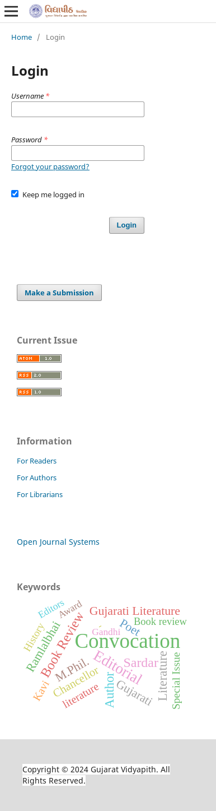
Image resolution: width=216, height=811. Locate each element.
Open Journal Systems (58, 541)
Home (21, 37)
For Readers (37, 461)
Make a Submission (59, 293)
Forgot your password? (50, 166)
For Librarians (40, 494)
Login (127, 225)
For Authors (37, 477)
